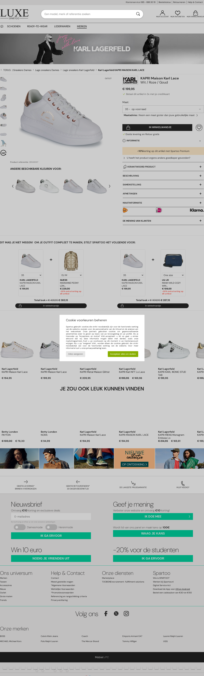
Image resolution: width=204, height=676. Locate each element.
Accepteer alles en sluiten (123, 354)
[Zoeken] (138, 14)
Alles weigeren (75, 354)
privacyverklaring (93, 348)
